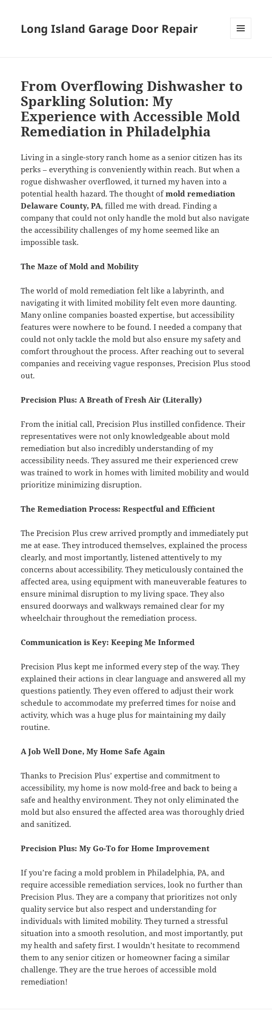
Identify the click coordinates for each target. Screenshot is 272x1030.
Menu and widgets (241, 38)
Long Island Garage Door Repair (109, 28)
